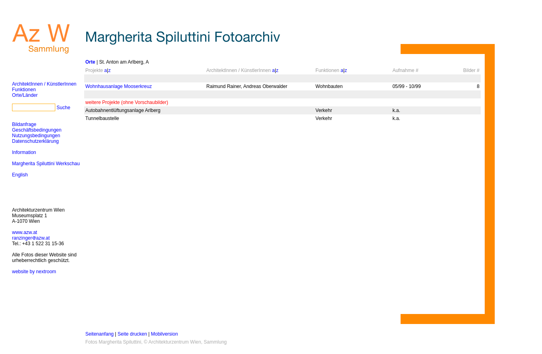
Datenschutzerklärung (35, 141)
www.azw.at (24, 232)
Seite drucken (132, 334)
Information (24, 152)
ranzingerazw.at (31, 238)
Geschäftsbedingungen (36, 130)
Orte (90, 62)
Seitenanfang (99, 334)
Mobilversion (164, 334)
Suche (63, 107)
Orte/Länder (25, 95)
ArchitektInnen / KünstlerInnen (44, 84)
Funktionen (24, 89)
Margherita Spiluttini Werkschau (46, 163)
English (20, 175)
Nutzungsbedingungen (36, 135)
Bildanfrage (24, 124)
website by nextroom (34, 271)
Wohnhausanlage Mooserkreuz (118, 86)
